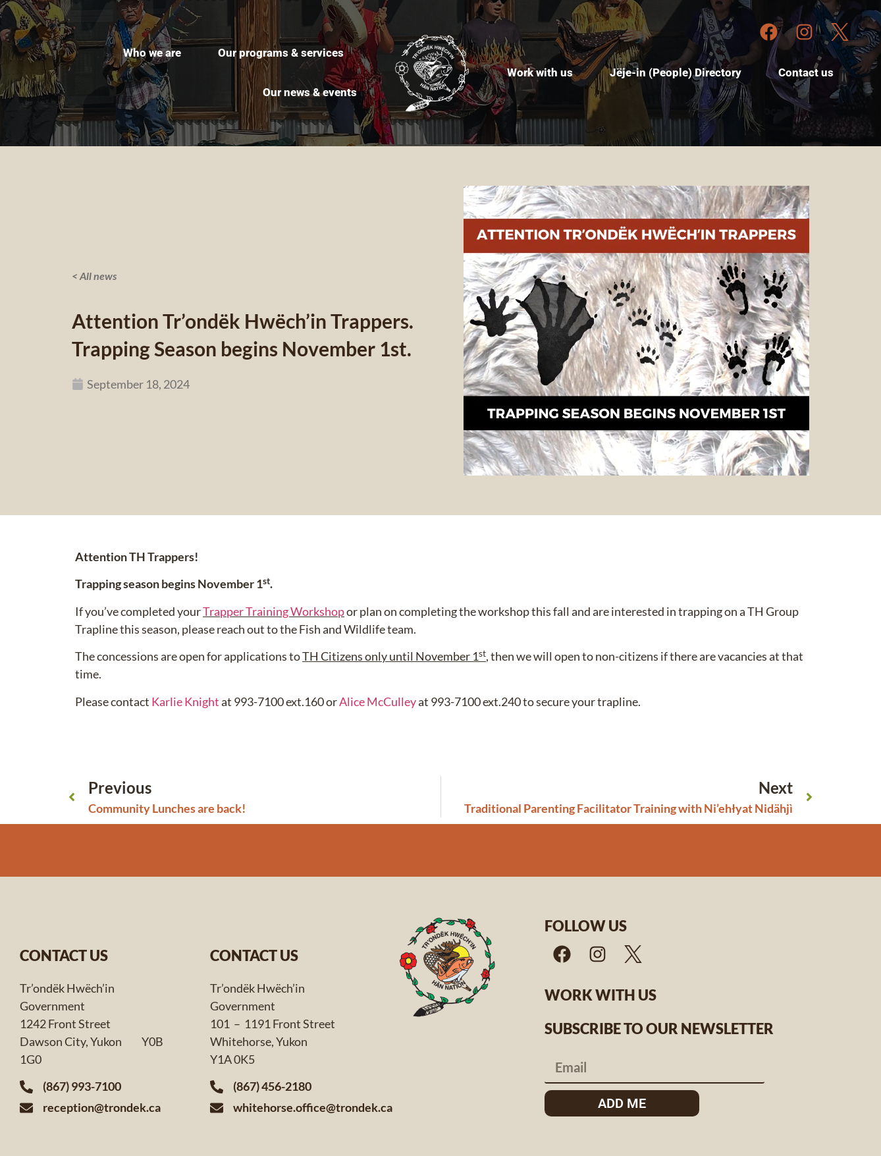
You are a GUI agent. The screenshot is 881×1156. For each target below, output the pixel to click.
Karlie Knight (185, 701)
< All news (94, 275)
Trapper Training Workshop (273, 611)
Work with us (600, 995)
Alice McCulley (377, 701)
